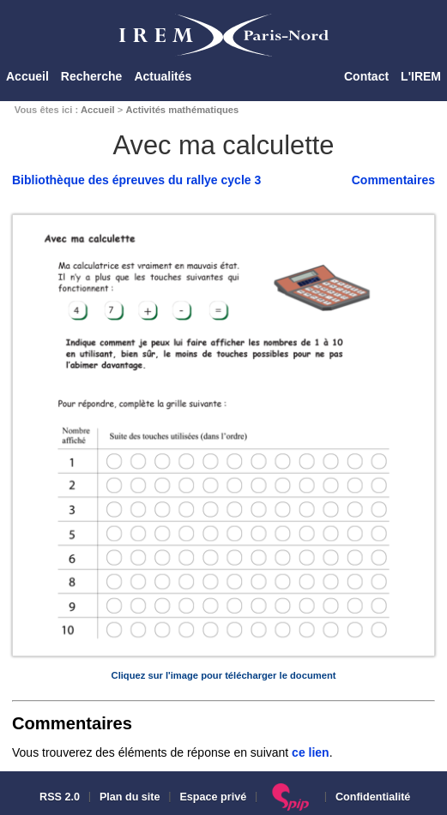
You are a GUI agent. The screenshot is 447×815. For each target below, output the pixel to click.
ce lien (310, 752)
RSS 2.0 (58, 797)
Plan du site (130, 797)
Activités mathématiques (182, 110)
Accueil (27, 76)
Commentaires (393, 180)
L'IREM (421, 76)
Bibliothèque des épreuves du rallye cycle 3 (136, 180)
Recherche (92, 76)
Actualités (162, 76)
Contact (366, 76)
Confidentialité (372, 797)
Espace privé (212, 797)
